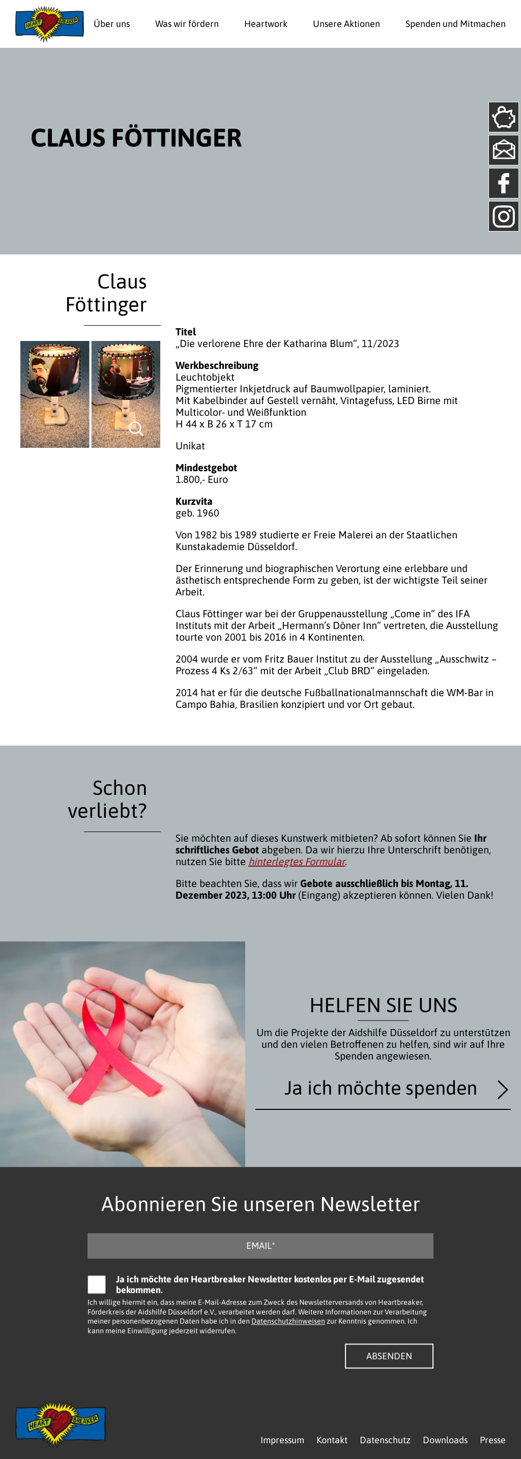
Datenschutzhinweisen (288, 1322)
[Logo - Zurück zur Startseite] (49, 24)
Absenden (389, 1356)
